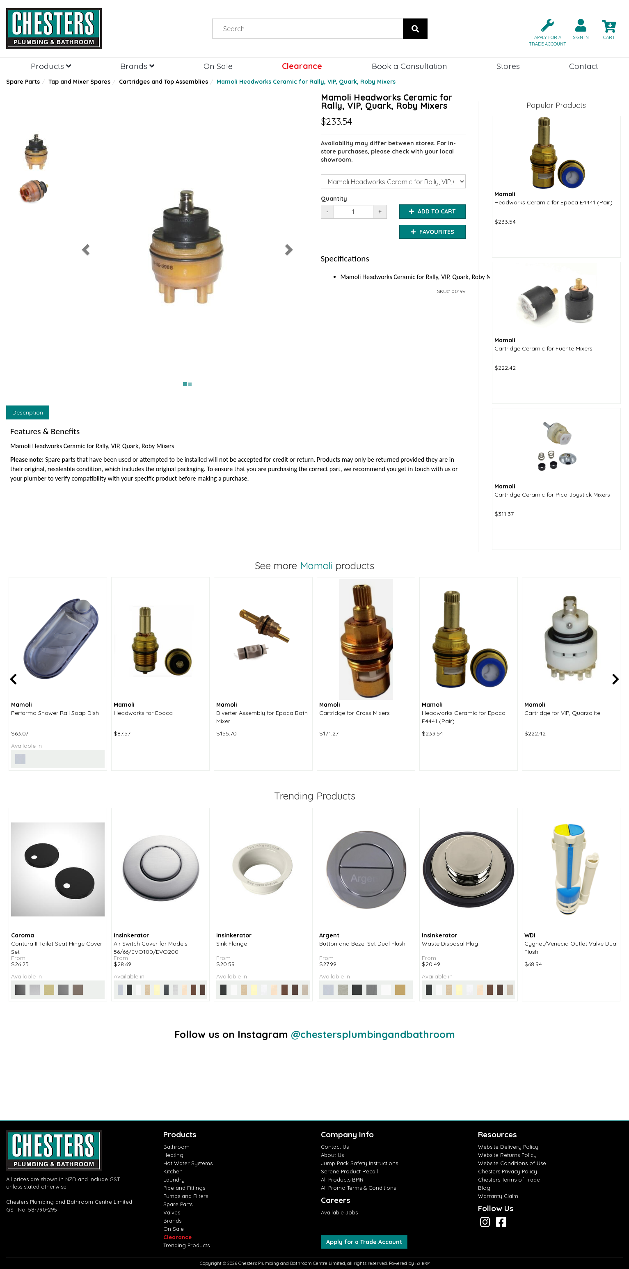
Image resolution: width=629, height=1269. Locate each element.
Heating (173, 1155)
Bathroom (176, 1146)
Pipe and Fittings (184, 1187)
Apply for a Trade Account (364, 1242)
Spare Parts (23, 81)
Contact (583, 66)
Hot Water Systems (188, 1163)
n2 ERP (422, 1263)
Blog (484, 1187)
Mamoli (316, 565)
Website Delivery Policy (508, 1146)
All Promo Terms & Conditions (358, 1187)
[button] (544, 31)
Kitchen (173, 1171)
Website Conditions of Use (512, 1163)
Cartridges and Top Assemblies (163, 81)
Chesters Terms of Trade (509, 1179)
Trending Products (186, 1245)
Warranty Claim (498, 1196)
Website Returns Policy (507, 1155)
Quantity (334, 198)
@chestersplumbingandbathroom (373, 1034)
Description (27, 412)
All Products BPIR (342, 1179)
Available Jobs (339, 1212)
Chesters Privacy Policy (507, 1171)
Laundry (174, 1179)
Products (51, 66)
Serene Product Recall (349, 1171)
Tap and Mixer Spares (79, 81)
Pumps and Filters (185, 1196)
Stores (508, 66)
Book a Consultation (409, 66)
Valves (171, 1212)
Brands (137, 66)
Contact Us (335, 1146)
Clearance (302, 66)
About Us (332, 1155)
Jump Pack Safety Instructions (359, 1163)
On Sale (218, 66)
